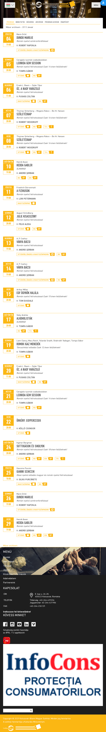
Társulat (7, 566)
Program (10, 22)
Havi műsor (8, 562)
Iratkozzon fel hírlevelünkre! (17, 612)
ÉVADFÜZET (65, 22)
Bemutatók (20, 22)
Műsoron (30, 22)
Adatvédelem (9, 578)
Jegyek (6, 570)
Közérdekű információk (14, 574)
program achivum (52, 22)
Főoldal (6, 557)
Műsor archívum (10, 546)
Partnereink (9, 583)
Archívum (39, 22)
